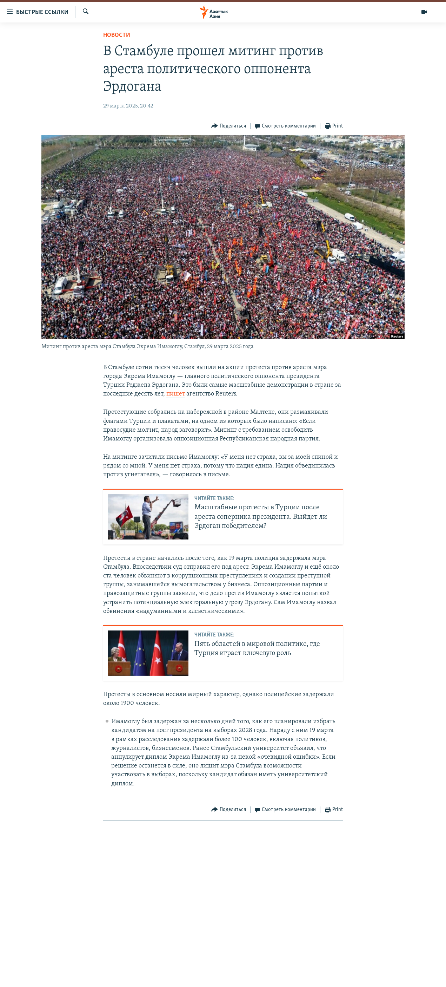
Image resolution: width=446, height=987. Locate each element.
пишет (175, 394)
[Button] (228, 126)
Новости (116, 35)
